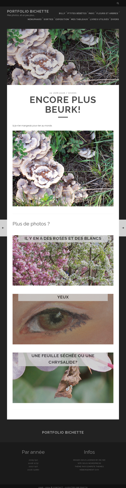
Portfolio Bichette (28, 11)
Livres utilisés (100, 18)
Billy (63, 11)
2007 (31, 464)
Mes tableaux (110, 15)
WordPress (94, 461)
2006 (30, 467)
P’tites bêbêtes (78, 11)
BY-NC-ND (100, 458)
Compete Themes (95, 464)
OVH (97, 467)
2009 (31, 458)
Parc (92, 11)
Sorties (79, 15)
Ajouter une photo (76, 485)
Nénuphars (65, 15)
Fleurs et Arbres (108, 11)
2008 (30, 461)
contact (58, 485)
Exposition (93, 15)
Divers (115, 18)
